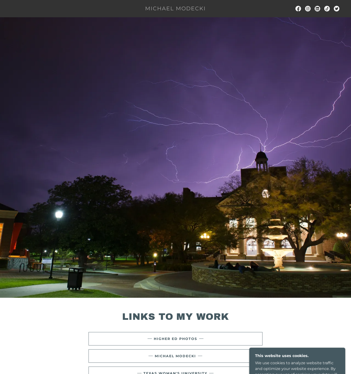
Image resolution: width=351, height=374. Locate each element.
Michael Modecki (175, 356)
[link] (175, 9)
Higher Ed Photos (175, 339)
